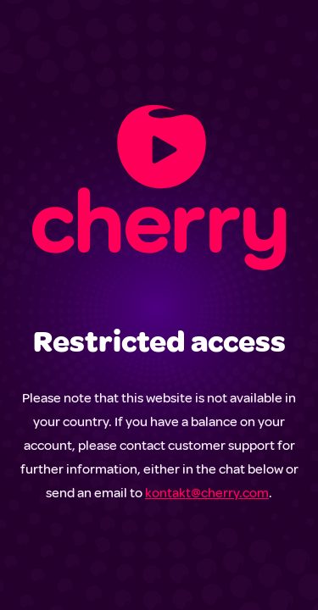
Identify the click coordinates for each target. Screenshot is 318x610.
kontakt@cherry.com (207, 493)
